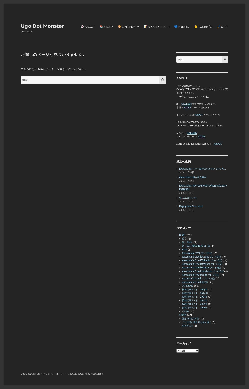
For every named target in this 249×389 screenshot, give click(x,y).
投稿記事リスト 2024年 (195, 293)
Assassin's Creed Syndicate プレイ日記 (203, 271)
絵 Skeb (187, 242)
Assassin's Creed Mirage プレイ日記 (201, 256)
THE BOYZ (187, 285)
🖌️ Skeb (222, 26)
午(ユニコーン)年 (188, 197)
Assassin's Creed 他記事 (195, 282)
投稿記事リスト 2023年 (195, 296)
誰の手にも (187, 325)
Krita (184, 249)
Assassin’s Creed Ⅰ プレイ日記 (198, 278)
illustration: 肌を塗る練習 (192, 177)
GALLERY (186, 103)
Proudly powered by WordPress (85, 373)
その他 (185, 311)
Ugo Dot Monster (42, 26)
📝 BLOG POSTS (154, 26)
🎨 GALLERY (126, 26)
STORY (187, 107)
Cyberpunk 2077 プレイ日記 (197, 253)
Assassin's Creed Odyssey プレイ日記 (202, 264)
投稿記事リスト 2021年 (195, 304)
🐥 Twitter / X (203, 26)
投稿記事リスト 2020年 (195, 307)
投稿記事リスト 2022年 (195, 300)
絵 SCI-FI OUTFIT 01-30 (196, 245)
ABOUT (199, 114)
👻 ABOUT (88, 26)
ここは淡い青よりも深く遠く (196, 322)
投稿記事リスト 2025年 (195, 289)
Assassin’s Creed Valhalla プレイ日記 (202, 260)
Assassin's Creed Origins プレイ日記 (201, 267)
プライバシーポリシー (54, 373)
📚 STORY (106, 26)
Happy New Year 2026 (191, 206)
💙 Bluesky (181, 26)
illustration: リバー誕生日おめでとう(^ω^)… (202, 168)
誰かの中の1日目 (190, 318)
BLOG (182, 234)
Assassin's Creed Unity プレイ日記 (200, 274)
